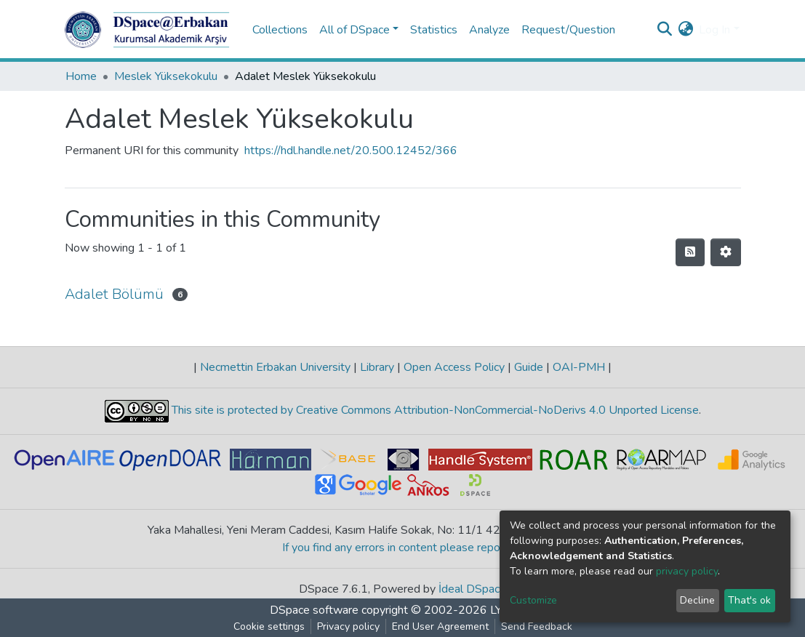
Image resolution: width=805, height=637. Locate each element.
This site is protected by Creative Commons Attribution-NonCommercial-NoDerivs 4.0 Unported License (434, 410)
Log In (714, 30)
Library (377, 367)
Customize (533, 600)
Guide (528, 367)
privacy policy (687, 571)
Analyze (489, 30)
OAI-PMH (579, 367)
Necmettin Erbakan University (275, 367)
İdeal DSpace (472, 589)
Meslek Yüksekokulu (165, 76)
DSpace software (314, 610)
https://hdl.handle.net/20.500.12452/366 (350, 151)
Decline (697, 600)
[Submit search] (664, 30)
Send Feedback (536, 626)
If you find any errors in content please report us (402, 548)
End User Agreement (440, 626)
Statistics (433, 30)
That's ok (749, 600)
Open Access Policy (454, 367)
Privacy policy (348, 626)
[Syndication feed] (690, 252)
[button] (685, 30)
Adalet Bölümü (114, 294)
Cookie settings (269, 626)
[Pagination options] (725, 252)
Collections (280, 30)
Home (81, 76)
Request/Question (568, 30)
